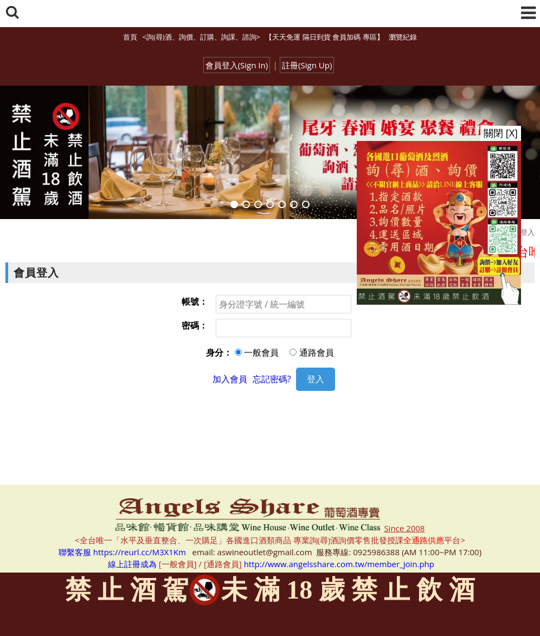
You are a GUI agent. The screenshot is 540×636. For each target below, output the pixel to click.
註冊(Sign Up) (307, 65)
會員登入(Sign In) (236, 65)
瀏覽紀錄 (403, 37)
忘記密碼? (272, 379)
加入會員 (230, 379)
